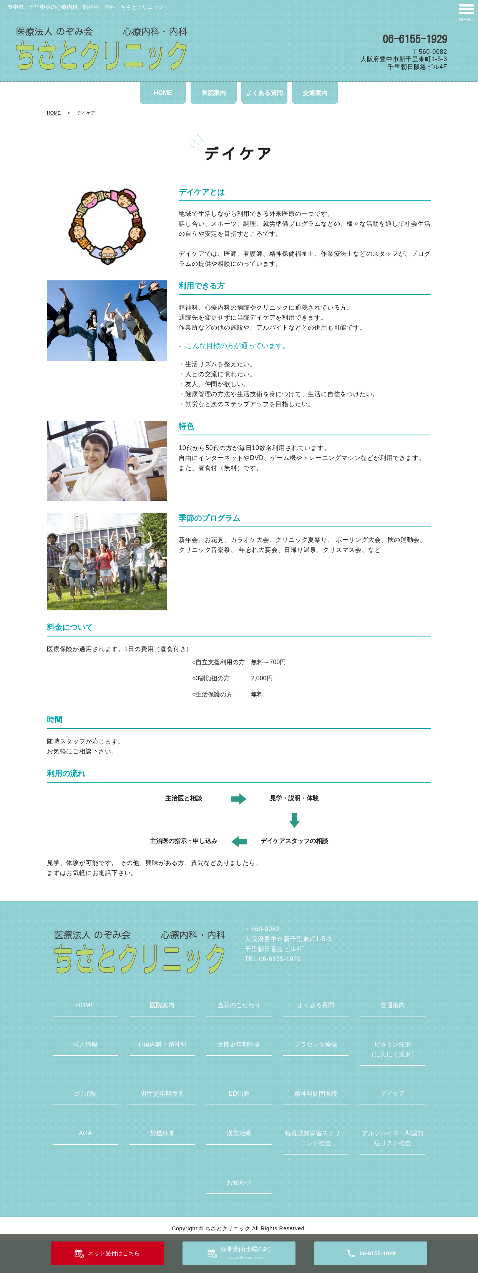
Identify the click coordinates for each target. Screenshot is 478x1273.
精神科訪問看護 (315, 1093)
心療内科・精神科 (162, 1044)
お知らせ (239, 1182)
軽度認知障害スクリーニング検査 (316, 1138)
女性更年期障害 (239, 1044)
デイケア (392, 1093)
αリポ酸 (85, 1093)
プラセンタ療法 (315, 1044)
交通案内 (315, 93)
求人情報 (85, 1044)
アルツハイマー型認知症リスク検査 (392, 1138)
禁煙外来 (162, 1133)
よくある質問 (264, 93)
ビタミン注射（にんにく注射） (392, 1049)
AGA (85, 1133)
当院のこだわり (239, 1005)
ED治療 (239, 1093)
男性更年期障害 (162, 1093)
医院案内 (213, 93)
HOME (163, 93)
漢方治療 (239, 1133)
